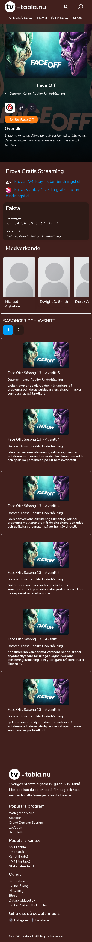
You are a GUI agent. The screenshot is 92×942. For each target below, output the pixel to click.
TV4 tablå (16, 852)
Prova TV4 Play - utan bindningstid (47, 181)
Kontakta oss (18, 881)
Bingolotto (16, 832)
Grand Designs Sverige (26, 822)
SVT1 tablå (17, 847)
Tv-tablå (27, 936)
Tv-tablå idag (19, 18)
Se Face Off (21, 119)
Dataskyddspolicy (22, 900)
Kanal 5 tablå (19, 856)
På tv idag (16, 891)
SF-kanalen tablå (21, 866)
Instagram (19, 920)
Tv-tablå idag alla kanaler (28, 905)
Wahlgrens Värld (21, 813)
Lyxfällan (15, 827)
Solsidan (15, 818)
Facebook (39, 920)
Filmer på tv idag (52, 18)
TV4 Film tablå (20, 861)
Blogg (13, 895)
